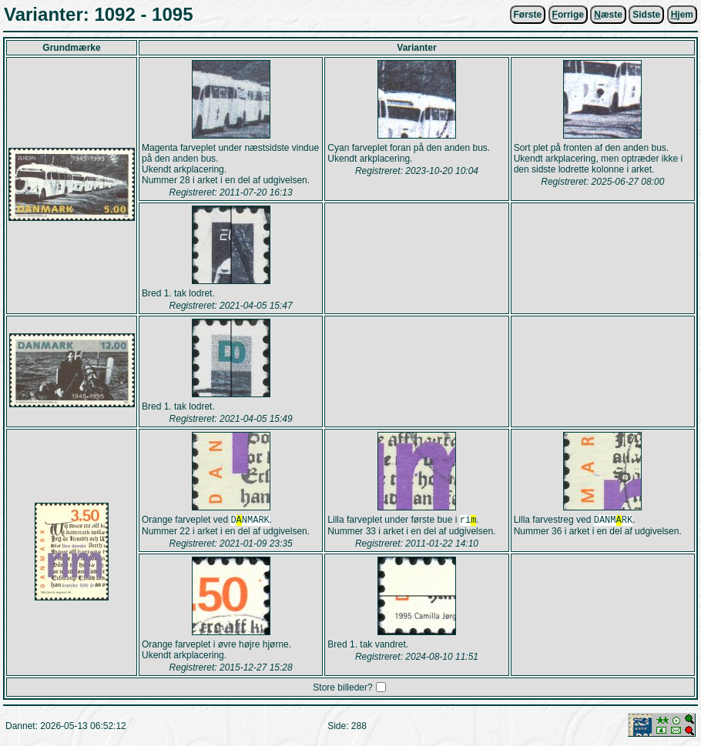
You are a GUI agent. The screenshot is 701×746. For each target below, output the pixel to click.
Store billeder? (342, 689)
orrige (568, 14)
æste (608, 14)
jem (682, 14)
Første (528, 14)
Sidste (646, 14)
